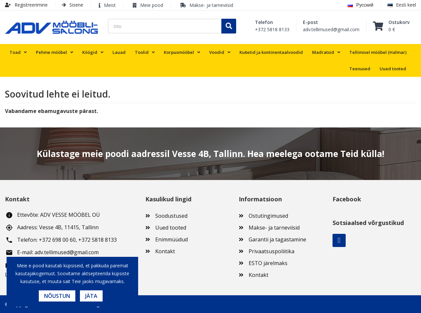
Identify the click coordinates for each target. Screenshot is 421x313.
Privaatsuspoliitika (271, 251)
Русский (360, 5)
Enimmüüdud (171, 239)
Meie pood (151, 5)
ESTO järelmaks (268, 263)
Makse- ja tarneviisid (211, 5)
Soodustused (171, 215)
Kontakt (165, 251)
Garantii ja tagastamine (277, 239)
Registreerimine (26, 5)
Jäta (91, 296)
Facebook (339, 240)
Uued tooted (170, 227)
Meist (110, 5)
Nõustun (57, 296)
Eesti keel (401, 5)
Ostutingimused (268, 215)
